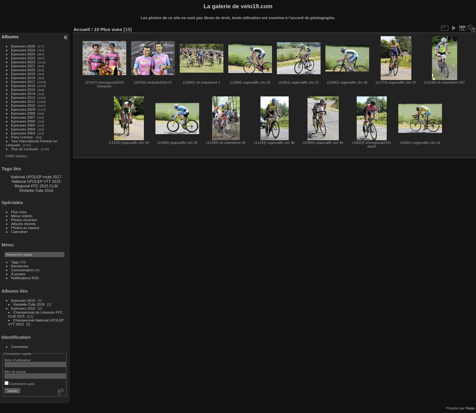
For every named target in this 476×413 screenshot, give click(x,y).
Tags (15, 262)
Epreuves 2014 (23, 93)
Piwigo (470, 408)
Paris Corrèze (22, 137)
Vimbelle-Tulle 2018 (36, 190)
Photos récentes (24, 220)
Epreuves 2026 (23, 46)
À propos (18, 274)
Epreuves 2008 (23, 113)
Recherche (20, 266)
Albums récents (23, 224)
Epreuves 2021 (23, 66)
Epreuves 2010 (23, 105)
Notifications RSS (25, 278)
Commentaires (23, 270)
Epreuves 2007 (23, 117)
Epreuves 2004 (23, 129)
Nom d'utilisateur (18, 360)
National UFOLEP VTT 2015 (36, 181)
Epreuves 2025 (23, 50)
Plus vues (19, 212)
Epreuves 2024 (23, 54)
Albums (10, 36)
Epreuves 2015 (23, 90)
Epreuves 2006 (23, 121)
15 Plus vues (108, 29)
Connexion (19, 347)
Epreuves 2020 (23, 70)
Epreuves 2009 (23, 109)
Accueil (81, 29)
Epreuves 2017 (23, 82)
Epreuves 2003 (23, 133)
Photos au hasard (25, 228)
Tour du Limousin (25, 149)
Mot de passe (15, 371)
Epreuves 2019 (23, 74)
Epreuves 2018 (23, 78)
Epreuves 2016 (23, 86)
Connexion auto (20, 384)
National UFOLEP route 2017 (36, 177)
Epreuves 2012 (23, 97)
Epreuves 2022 (23, 62)
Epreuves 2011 (23, 101)
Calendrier (19, 232)
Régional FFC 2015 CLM (36, 186)
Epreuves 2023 (23, 58)
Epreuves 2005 (23, 125)
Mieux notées (21, 216)
